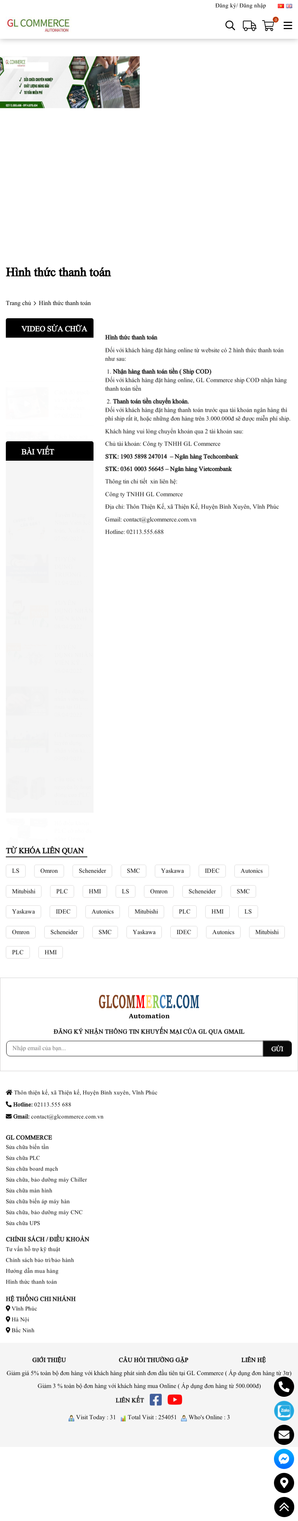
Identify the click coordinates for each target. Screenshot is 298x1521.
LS (15, 942)
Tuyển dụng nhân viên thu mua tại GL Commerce (71, 682)
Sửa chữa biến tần (27, 1203)
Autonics (252, 942)
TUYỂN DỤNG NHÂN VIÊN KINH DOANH (73, 594)
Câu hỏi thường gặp (153, 1364)
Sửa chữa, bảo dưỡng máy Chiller (46, 1235)
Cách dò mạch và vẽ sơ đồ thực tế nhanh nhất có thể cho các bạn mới (73, 383)
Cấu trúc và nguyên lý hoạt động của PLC (72, 770)
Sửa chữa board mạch (32, 1224)
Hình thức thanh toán (31, 1311)
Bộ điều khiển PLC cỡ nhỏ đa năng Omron (73, 814)
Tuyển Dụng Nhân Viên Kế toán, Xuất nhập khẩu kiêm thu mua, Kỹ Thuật (74, 506)
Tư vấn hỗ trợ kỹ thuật (33, 1279)
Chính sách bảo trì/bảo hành (40, 1290)
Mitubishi (23, 963)
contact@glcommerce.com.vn (159, 759)
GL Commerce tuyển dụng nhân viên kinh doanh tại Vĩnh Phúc (72, 726)
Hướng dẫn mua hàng (32, 1300)
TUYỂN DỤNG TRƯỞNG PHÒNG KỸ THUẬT (70, 550)
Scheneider (92, 942)
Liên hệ (253, 1364)
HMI (95, 963)
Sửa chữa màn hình (29, 1246)
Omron (49, 942)
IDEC (212, 942)
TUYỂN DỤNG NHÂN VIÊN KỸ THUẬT (73, 638)
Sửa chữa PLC (23, 1213)
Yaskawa (172, 942)
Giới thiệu (49, 1364)
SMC (133, 942)
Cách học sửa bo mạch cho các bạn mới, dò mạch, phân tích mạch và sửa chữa (73, 427)
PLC (62, 963)
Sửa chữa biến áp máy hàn (38, 1257)
